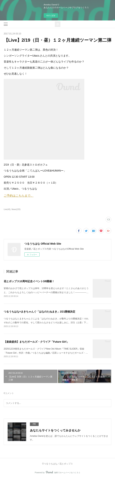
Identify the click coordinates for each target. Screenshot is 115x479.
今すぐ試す (51, 16)
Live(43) (7, 209)
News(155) (16, 209)
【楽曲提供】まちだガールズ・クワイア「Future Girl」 (36, 341)
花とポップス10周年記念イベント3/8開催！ (29, 281)
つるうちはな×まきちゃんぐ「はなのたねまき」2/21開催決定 (39, 311)
